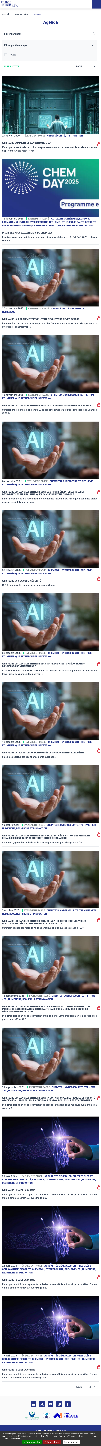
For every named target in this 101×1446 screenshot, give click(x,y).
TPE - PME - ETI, (57, 222)
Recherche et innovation (77, 225)
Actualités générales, (65, 218)
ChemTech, (23, 222)
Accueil (5, 14)
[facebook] (67, 1404)
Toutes (12, 54)
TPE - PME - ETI (74, 135)
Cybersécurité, (56, 135)
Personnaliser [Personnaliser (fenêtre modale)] (71, 1442)
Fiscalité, (26, 1179)
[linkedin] (33, 1404)
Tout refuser (52, 1442)
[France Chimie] (9, 4)
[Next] (94, 66)
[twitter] (42, 1404)
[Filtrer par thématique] (49, 45)
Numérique (8, 312)
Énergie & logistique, (49, 225)
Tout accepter (32, 1442)
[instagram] (59, 1404)
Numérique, (29, 225)
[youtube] (50, 1404)
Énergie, (71, 222)
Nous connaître (21, 14)
